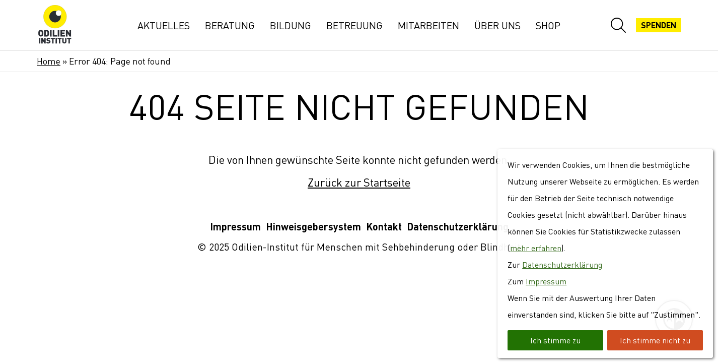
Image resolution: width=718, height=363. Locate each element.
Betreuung (354, 25)
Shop (548, 25)
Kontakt (384, 226)
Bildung (290, 25)
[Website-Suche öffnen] (618, 25)
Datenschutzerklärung (458, 226)
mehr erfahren (535, 248)
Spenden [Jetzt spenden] (658, 25)
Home (48, 61)
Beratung (230, 25)
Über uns (497, 25)
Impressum (235, 226)
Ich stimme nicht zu (655, 340)
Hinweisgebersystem (313, 226)
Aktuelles (163, 25)
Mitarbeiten (428, 25)
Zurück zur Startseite (359, 182)
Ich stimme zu (555, 340)
